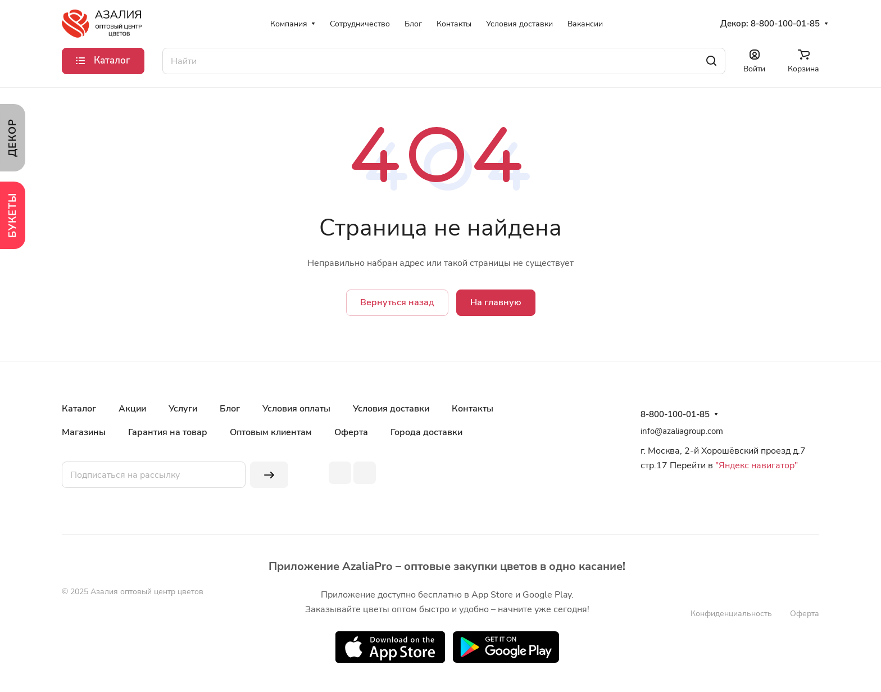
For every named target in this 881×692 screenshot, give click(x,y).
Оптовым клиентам (271, 432)
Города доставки (426, 432)
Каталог (79, 408)
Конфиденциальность (731, 613)
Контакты (472, 408)
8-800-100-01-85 (785, 24)
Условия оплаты (296, 408)
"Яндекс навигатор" (755, 465)
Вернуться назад (397, 302)
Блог (230, 408)
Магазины (84, 432)
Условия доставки (391, 408)
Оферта (351, 432)
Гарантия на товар (167, 432)
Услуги (183, 408)
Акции (132, 408)
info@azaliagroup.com (682, 431)
